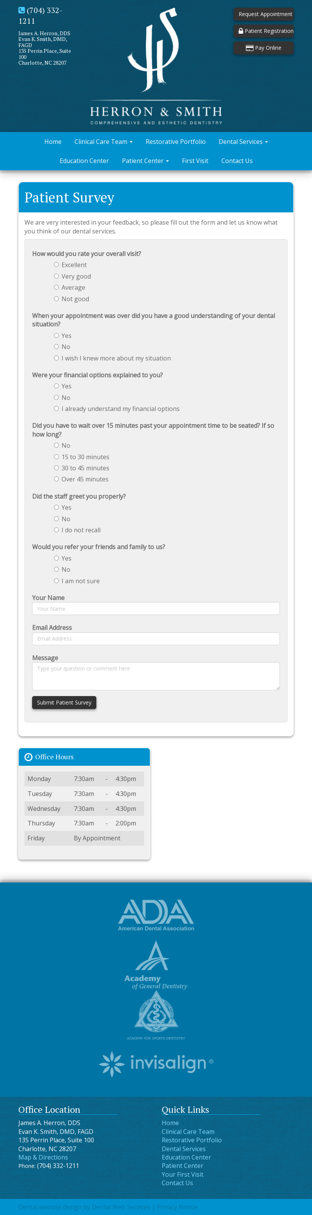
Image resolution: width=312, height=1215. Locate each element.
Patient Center (145, 161)
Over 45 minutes (81, 479)
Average (69, 287)
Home (53, 141)
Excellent (70, 265)
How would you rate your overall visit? (86, 254)
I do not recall (77, 530)
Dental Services (243, 141)
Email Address (52, 627)
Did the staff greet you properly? (79, 496)
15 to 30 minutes (81, 457)
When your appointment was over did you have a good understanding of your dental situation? (153, 319)
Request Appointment (265, 14)
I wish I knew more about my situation (112, 358)
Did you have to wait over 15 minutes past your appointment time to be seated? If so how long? (153, 429)
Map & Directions (43, 1157)
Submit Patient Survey (64, 702)
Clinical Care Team (104, 141)
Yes (63, 335)
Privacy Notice (177, 1207)
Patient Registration (266, 30)
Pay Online (263, 47)
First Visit (195, 161)
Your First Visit (182, 1174)
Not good (71, 299)
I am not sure (77, 581)
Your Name (48, 598)
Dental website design (50, 1207)
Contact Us (237, 161)
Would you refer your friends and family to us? (98, 547)
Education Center (84, 161)
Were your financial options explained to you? (97, 375)
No (62, 346)
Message (45, 658)
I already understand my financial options (117, 408)
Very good (72, 276)
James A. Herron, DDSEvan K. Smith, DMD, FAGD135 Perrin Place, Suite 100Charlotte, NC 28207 (44, 47)
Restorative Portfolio (176, 141)
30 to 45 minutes (81, 468)
